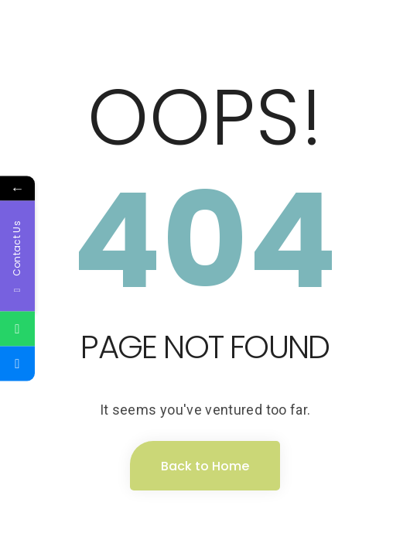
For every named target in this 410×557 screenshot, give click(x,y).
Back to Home (205, 466)
